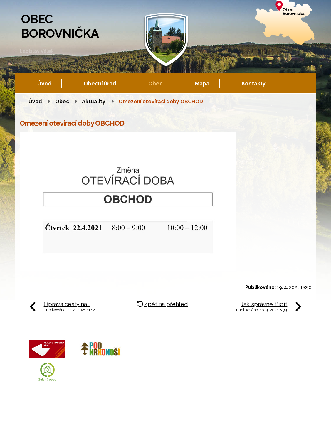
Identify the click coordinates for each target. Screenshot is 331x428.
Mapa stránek (148, 417)
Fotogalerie (122, 417)
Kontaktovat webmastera (84, 417)
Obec (155, 83)
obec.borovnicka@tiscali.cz (196, 372)
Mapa (202, 83)
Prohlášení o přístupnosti (188, 417)
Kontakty (254, 83)
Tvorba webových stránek (73, 422)
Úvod (44, 83)
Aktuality (93, 101)
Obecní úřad (100, 83)
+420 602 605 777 (186, 359)
